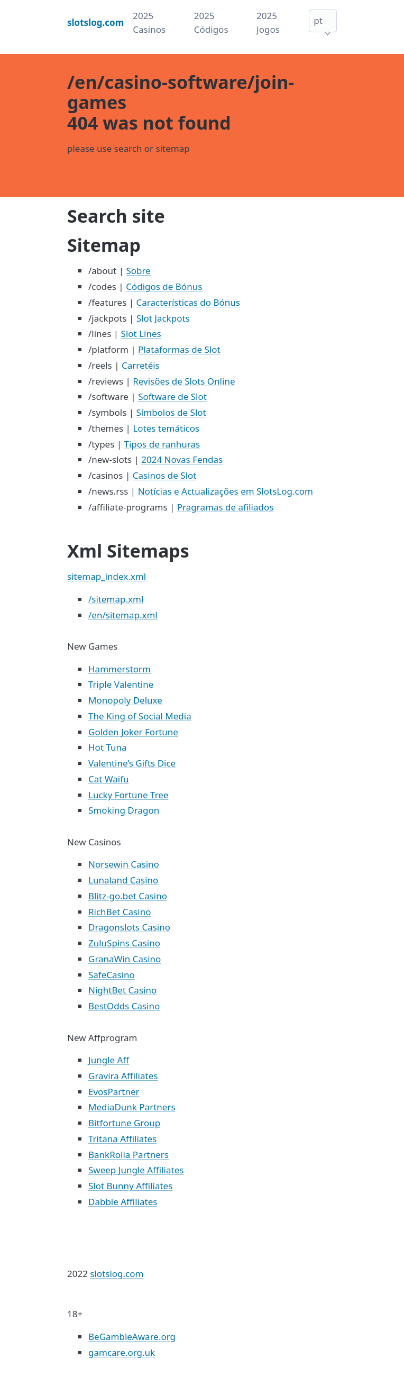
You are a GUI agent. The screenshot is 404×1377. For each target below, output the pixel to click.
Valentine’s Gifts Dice (132, 763)
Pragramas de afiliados (225, 507)
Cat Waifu (108, 779)
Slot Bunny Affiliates (130, 1186)
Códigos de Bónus (164, 286)
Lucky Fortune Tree (128, 795)
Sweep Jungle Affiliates (135, 1170)
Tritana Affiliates (122, 1139)
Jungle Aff (108, 1060)
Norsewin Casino (123, 864)
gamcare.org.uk (121, 1352)
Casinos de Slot (165, 475)
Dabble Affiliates (122, 1202)
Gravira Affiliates (123, 1076)
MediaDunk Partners (132, 1107)
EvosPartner (114, 1092)
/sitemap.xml (115, 599)
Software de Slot (172, 396)
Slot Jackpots (163, 318)
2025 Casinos (149, 22)
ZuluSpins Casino (124, 943)
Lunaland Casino (123, 880)
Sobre (138, 271)
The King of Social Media (139, 716)
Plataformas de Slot (179, 349)
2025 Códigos (211, 22)
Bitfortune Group (124, 1123)
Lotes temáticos (166, 428)
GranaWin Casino (124, 959)
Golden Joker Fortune (133, 732)
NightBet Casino (122, 990)
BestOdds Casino (124, 1006)
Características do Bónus (188, 302)
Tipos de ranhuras (162, 444)
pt (318, 20)
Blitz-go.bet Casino (127, 896)
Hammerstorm (119, 669)
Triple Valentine (120, 684)
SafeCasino (111, 975)
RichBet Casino (119, 912)
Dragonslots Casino (129, 927)
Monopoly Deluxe (125, 700)
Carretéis (141, 365)
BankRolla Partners (128, 1154)
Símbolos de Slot (171, 412)
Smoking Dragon (123, 810)
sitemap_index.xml (106, 576)
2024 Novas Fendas (182, 459)
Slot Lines (141, 333)
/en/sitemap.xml (123, 615)
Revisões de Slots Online (184, 381)
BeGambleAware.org (132, 1336)
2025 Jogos (268, 22)
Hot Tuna (107, 747)
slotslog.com (116, 1273)
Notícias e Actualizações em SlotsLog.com (225, 491)
